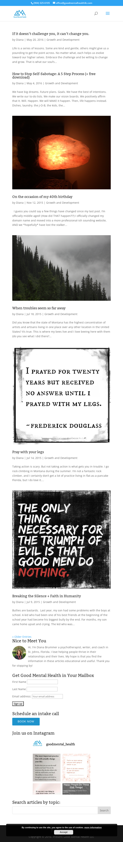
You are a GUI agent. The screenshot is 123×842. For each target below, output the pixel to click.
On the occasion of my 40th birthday (42, 196)
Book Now (26, 721)
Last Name (19, 689)
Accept (63, 832)
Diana (20, 39)
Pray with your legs (28, 452)
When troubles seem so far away (39, 308)
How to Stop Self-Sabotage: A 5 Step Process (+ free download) (54, 76)
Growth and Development (63, 39)
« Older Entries (21, 637)
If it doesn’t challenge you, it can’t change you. (50, 33)
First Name (19, 682)
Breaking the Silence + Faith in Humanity (46, 596)
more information (93, 827)
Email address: (22, 696)
